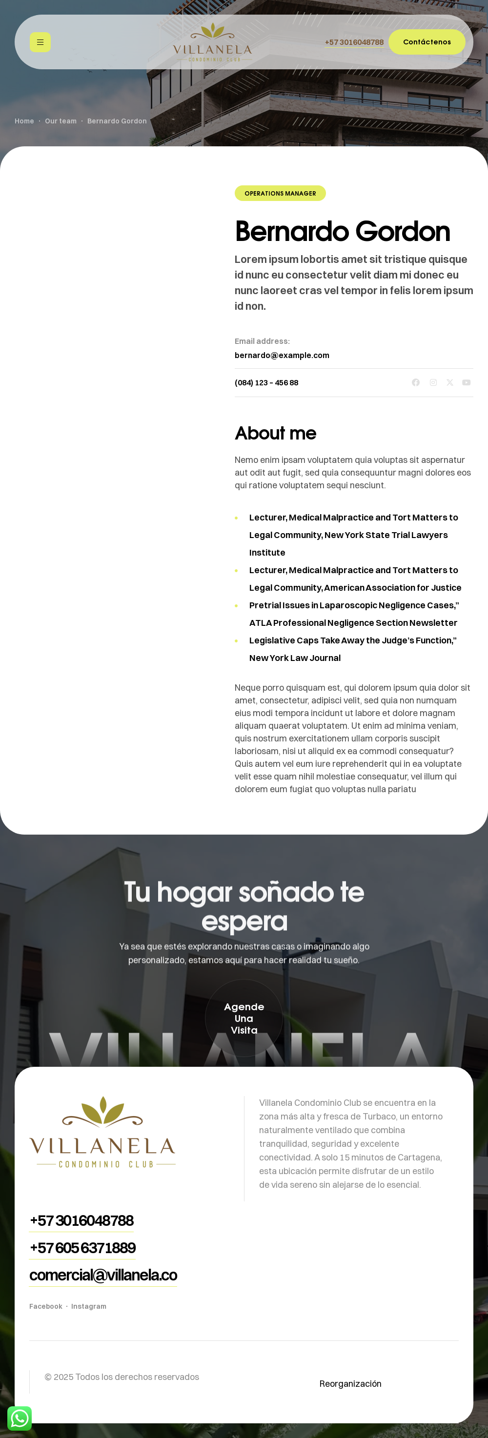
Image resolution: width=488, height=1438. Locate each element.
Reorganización (351, 1383)
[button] (354, 42)
